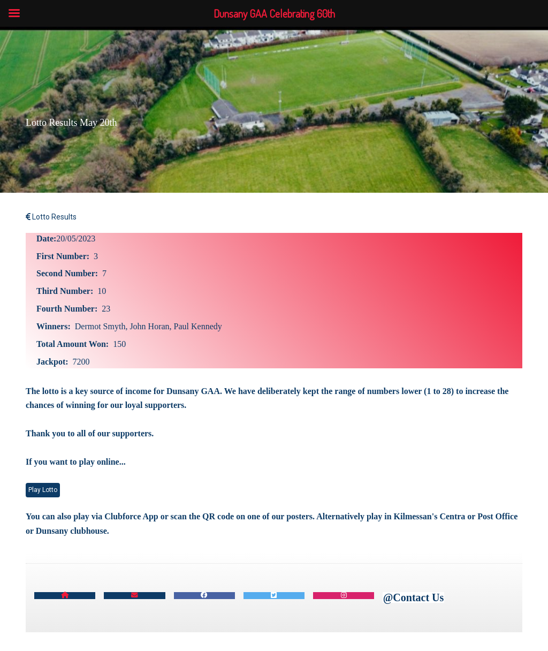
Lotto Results (51, 217)
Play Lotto (42, 490)
